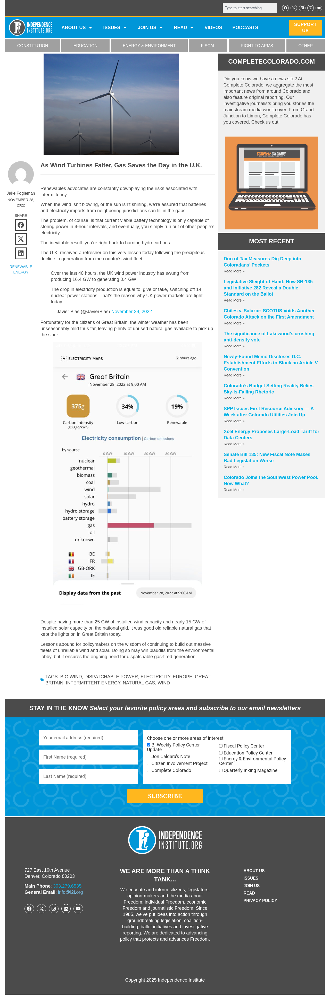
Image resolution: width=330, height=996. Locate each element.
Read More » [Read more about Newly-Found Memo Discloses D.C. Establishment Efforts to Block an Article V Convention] (234, 375)
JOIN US (150, 28)
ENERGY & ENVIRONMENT (149, 46)
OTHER (305, 46)
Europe (182, 677)
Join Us (251, 887)
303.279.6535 (67, 887)
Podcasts (245, 27)
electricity (155, 677)
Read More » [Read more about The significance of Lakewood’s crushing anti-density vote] (234, 346)
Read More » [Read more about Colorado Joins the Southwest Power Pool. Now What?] (234, 490)
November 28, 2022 (131, 311)
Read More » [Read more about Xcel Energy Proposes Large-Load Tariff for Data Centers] (234, 444)
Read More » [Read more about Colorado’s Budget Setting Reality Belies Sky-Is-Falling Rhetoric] (234, 398)
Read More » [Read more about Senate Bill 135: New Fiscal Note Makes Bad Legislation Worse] (234, 467)
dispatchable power (111, 677)
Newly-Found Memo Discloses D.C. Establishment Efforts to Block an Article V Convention (271, 363)
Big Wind (71, 677)
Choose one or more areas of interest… (187, 738)
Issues (115, 28)
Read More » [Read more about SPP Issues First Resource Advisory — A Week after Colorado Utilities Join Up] (234, 421)
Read (249, 894)
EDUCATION (85, 46)
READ (184, 28)
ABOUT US (77, 28)
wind (164, 683)
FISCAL (208, 46)
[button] (21, 225)
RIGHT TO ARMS (257, 46)
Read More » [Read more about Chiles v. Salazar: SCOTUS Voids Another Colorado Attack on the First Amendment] (234, 323)
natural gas (139, 683)
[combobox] (249, 8)
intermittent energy (93, 683)
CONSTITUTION (32, 46)
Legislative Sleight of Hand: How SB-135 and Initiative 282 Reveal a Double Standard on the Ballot (268, 288)
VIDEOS (213, 27)
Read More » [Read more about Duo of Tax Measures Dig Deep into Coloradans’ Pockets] (234, 271)
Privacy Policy (260, 902)
